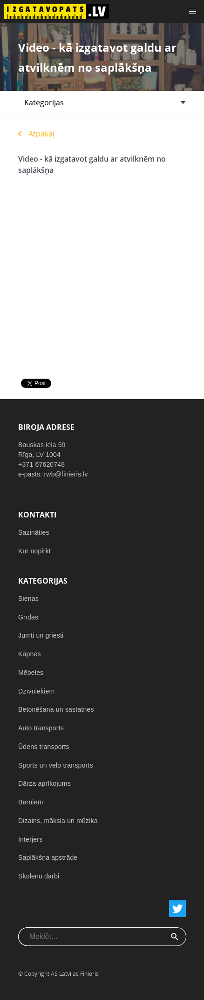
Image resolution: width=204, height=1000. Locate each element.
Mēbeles (30, 672)
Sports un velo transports (55, 765)
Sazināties (33, 532)
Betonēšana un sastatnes (56, 709)
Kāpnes (29, 654)
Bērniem (30, 802)
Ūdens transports (43, 746)
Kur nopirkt (34, 551)
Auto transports (41, 728)
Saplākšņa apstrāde (47, 857)
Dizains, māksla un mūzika (58, 820)
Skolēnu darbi (38, 876)
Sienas (28, 598)
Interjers (30, 839)
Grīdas (28, 617)
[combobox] (91, 936)
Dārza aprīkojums (44, 783)
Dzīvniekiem (36, 691)
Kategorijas (44, 102)
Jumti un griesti (40, 635)
